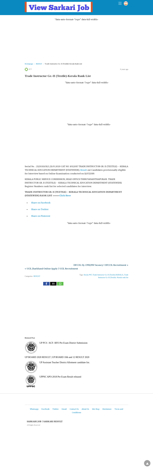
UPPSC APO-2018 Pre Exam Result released (60, 376)
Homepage (29, 64)
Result (83, 170)
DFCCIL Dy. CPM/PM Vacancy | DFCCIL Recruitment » (101, 265)
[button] (46, 283)
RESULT (39, 64)
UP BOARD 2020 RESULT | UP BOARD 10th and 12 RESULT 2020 (57, 357)
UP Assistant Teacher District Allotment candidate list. (64, 362)
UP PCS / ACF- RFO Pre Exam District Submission (63, 343)
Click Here (65, 195)
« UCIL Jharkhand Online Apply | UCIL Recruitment (51, 268)
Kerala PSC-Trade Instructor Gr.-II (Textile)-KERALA (103, 275)
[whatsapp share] (60, 284)
